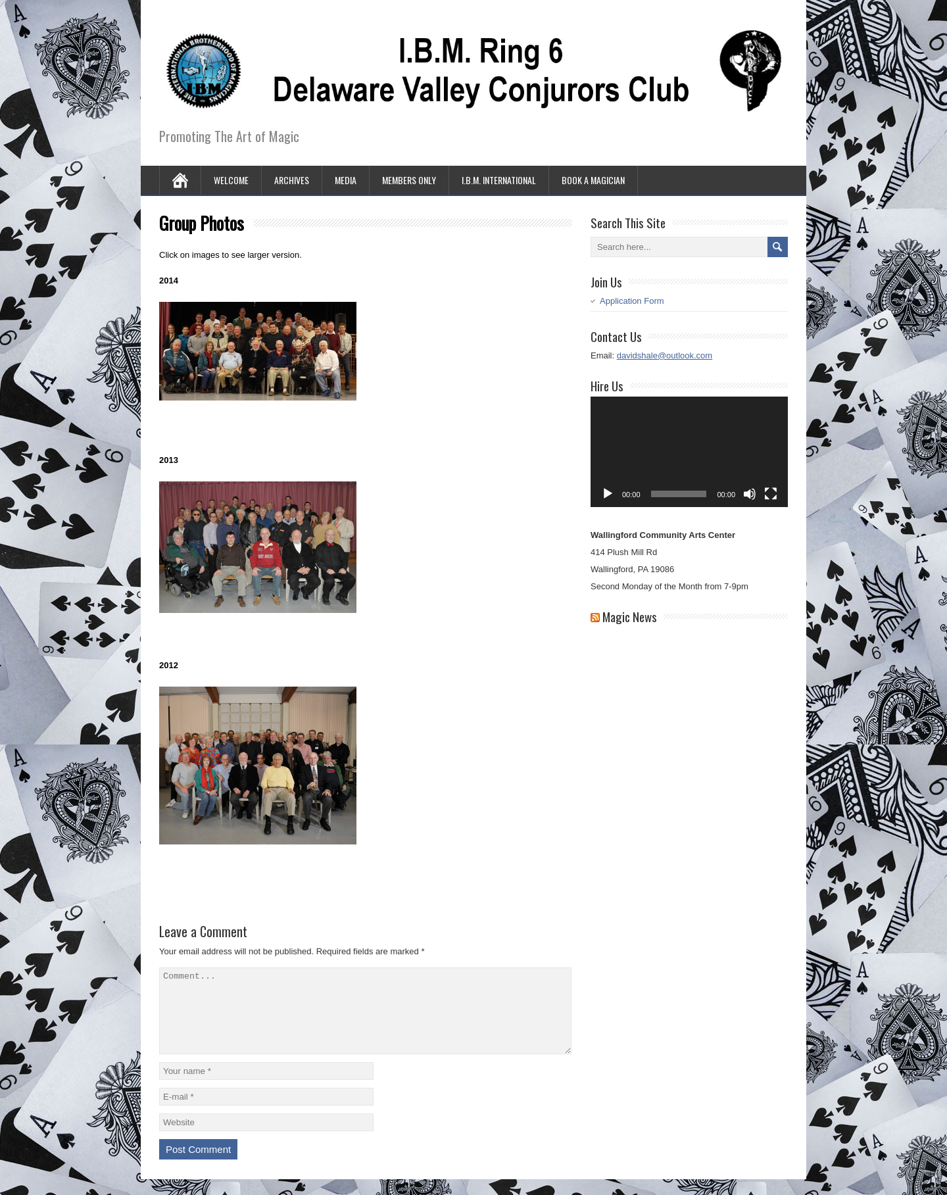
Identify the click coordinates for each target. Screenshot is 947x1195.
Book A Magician (593, 180)
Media (345, 180)
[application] (689, 452)
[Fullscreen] (770, 493)
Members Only (409, 180)
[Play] (607, 493)
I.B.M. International (499, 180)
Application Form (632, 301)
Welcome (231, 180)
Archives (291, 180)
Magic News (629, 616)
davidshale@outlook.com (664, 355)
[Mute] (749, 493)
